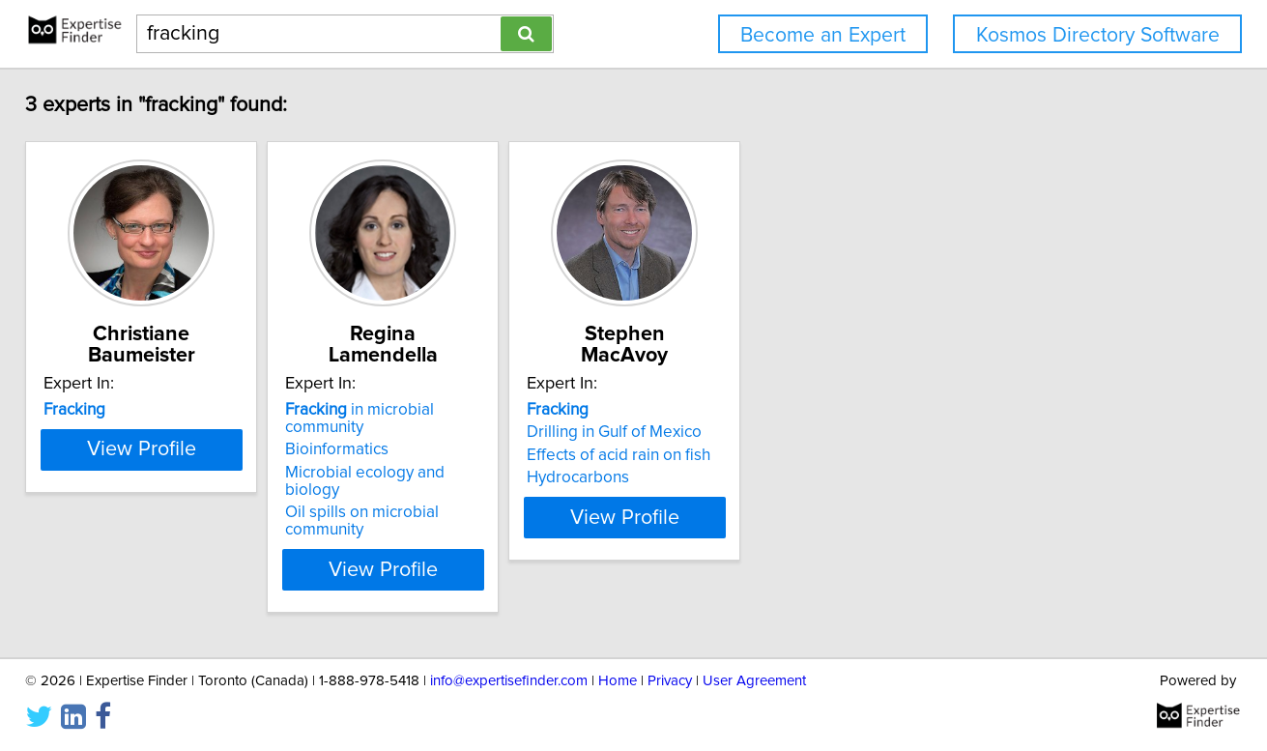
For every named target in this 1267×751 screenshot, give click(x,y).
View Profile (193, 517)
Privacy (670, 681)
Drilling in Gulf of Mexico (739, 432)
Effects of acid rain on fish (744, 455)
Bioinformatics (414, 432)
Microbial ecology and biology (471, 455)
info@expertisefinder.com (509, 681)
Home (617, 681)
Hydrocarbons (703, 477)
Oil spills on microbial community (480, 477)
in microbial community (477, 410)
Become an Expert (823, 35)
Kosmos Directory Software (1098, 35)
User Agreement (754, 681)
